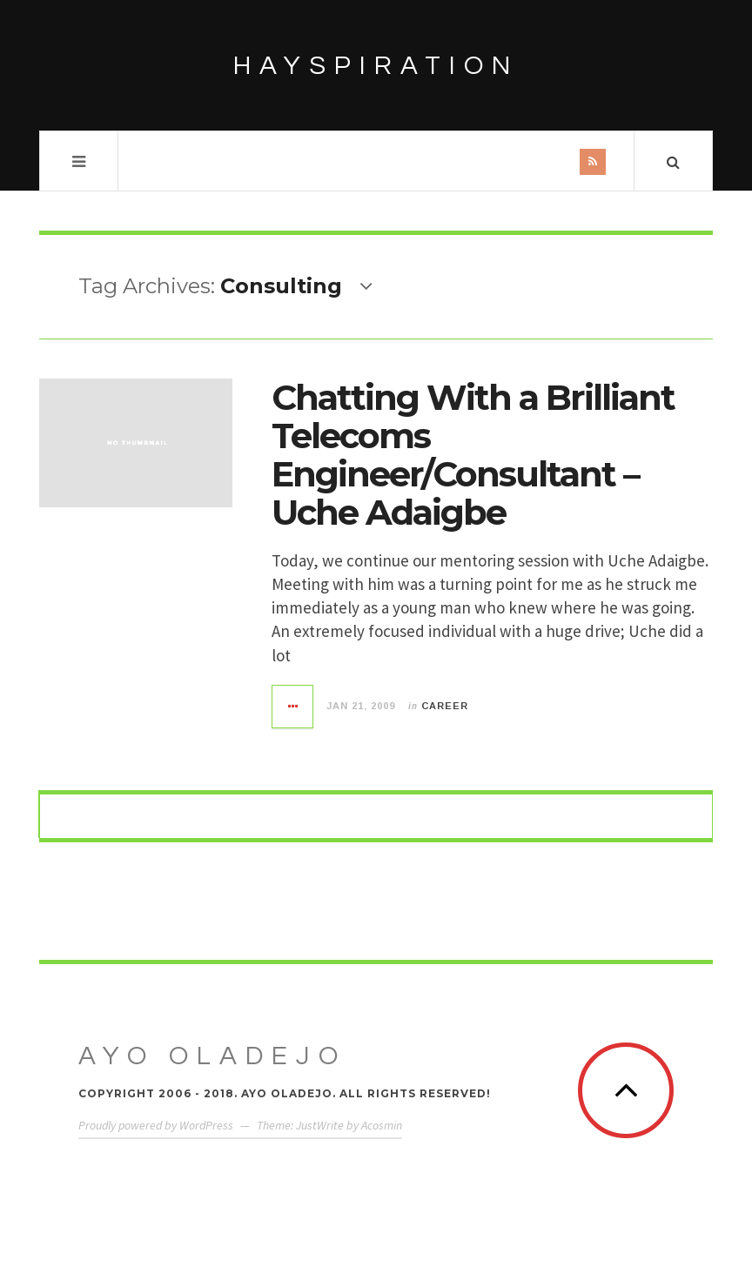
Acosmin (381, 1125)
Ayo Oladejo (212, 1055)
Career (444, 705)
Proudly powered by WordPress (155, 1125)
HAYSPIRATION (376, 65)
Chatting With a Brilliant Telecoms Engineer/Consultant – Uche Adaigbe (473, 454)
